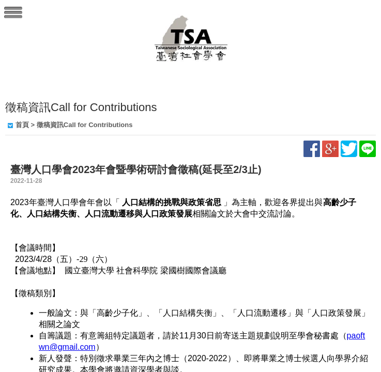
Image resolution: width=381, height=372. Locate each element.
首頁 (22, 125)
